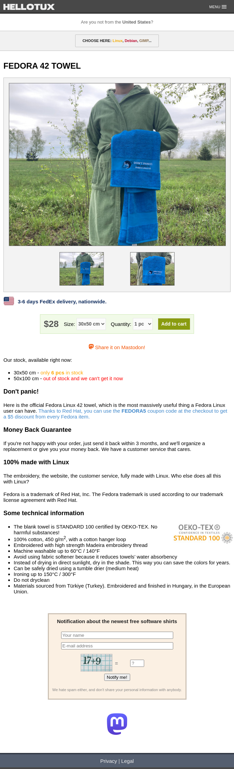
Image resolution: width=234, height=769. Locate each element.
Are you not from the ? (117, 22)
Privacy (108, 761)
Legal (127, 761)
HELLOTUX (29, 7)
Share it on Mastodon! (117, 347)
